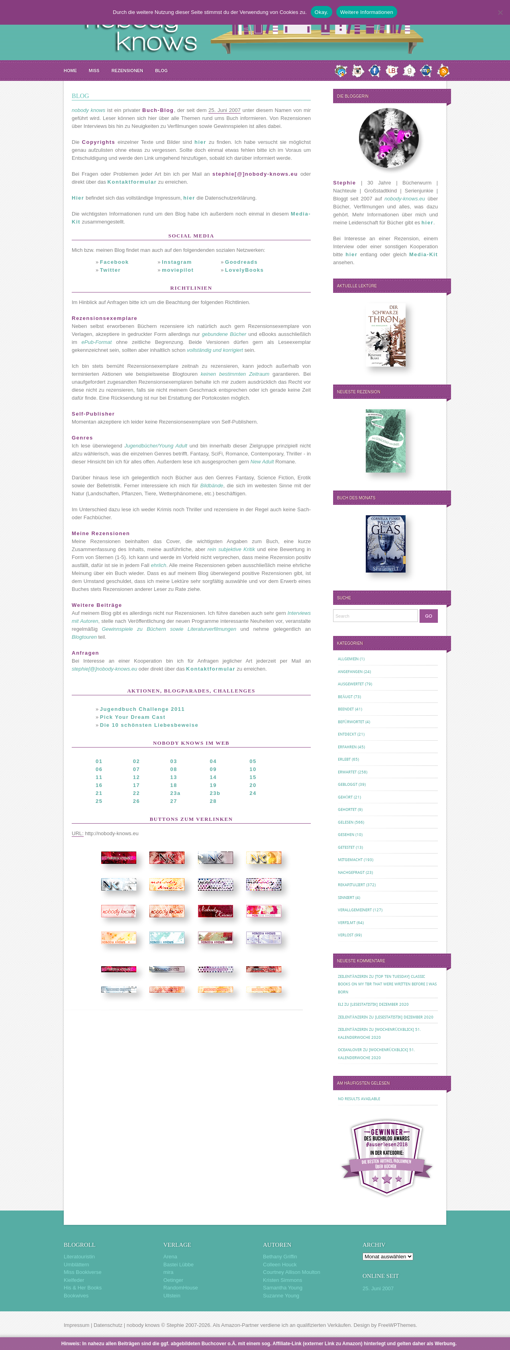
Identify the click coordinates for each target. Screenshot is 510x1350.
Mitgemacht (350, 859)
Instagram (177, 262)
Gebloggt (347, 784)
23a (175, 793)
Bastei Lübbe (178, 1265)
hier (200, 142)
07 (136, 769)
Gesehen (346, 834)
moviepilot (178, 270)
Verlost (345, 935)
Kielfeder (74, 1280)
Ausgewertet (351, 684)
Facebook (114, 262)
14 (213, 777)
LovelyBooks (244, 270)
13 (173, 777)
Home (70, 70)
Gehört (345, 797)
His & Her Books (83, 1288)
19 (213, 785)
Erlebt (344, 759)
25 (99, 801)
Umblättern (76, 1265)
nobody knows (143, 1325)
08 (173, 769)
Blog (161, 70)
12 (136, 777)
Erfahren (347, 747)
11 (99, 777)
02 (136, 761)
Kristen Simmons (282, 1280)
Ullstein (171, 1296)
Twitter (110, 270)
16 (99, 785)
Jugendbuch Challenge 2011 (142, 709)
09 (213, 769)
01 (99, 761)
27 (173, 801)
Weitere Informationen (366, 12)
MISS (94, 70)
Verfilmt (346, 922)
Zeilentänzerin (353, 976)
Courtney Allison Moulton (291, 1272)
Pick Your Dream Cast (133, 717)
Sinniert (346, 897)
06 (99, 769)
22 (136, 793)
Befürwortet (351, 722)
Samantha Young (282, 1288)
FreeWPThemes (397, 1325)
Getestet (346, 847)
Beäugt (345, 697)
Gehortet (347, 809)
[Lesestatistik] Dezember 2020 (379, 1004)
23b (215, 793)
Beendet (346, 709)
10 (252, 769)
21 (99, 793)
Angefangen (350, 671)
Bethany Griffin (280, 1257)
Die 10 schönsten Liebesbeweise (149, 725)
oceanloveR (350, 1050)
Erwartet (347, 772)
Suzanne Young (281, 1296)
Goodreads (241, 262)
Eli (340, 1004)
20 (252, 785)
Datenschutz (108, 1325)
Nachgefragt (351, 872)
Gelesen (345, 822)
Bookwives (76, 1296)
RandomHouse (180, 1288)
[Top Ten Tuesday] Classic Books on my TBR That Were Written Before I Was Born (387, 984)
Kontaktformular (132, 182)
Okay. (321, 12)
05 (252, 761)
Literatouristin (79, 1257)
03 (173, 761)
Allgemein (348, 659)
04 (213, 761)
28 (213, 801)
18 (173, 785)
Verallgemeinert (355, 910)
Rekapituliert (351, 885)
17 (136, 785)
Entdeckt (347, 734)
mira (168, 1272)
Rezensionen (127, 70)
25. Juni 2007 (378, 1288)
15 (252, 777)
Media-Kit (423, 254)
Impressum (76, 1325)
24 (252, 793)
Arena (170, 1257)
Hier (78, 198)
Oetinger (173, 1280)
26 (136, 801)
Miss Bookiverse (83, 1272)
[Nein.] (500, 12)
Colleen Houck (280, 1265)
